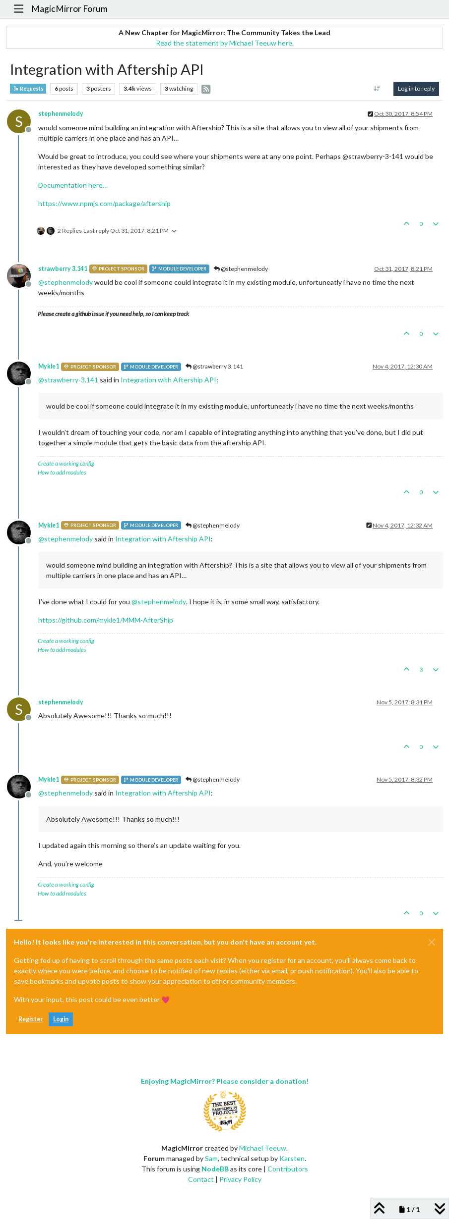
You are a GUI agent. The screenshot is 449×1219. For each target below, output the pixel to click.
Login (60, 1019)
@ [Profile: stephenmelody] (65, 282)
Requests (28, 89)
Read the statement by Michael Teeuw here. (225, 43)
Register (30, 1019)
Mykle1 (48, 366)
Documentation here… (73, 185)
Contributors (287, 1169)
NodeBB (215, 1169)
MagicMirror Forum (69, 8)
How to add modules (62, 472)
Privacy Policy (240, 1179)
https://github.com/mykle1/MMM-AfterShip (105, 620)
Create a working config (66, 463)
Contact (201, 1179)
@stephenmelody (241, 268)
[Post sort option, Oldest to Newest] (377, 89)
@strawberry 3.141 (214, 366)
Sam (211, 1158)
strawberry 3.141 (62, 268)
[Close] (431, 942)
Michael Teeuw (262, 1148)
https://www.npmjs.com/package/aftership (104, 203)
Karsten (292, 1158)
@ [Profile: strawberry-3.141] (68, 379)
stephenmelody (60, 113)
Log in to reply (416, 88)
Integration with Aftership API (168, 379)
